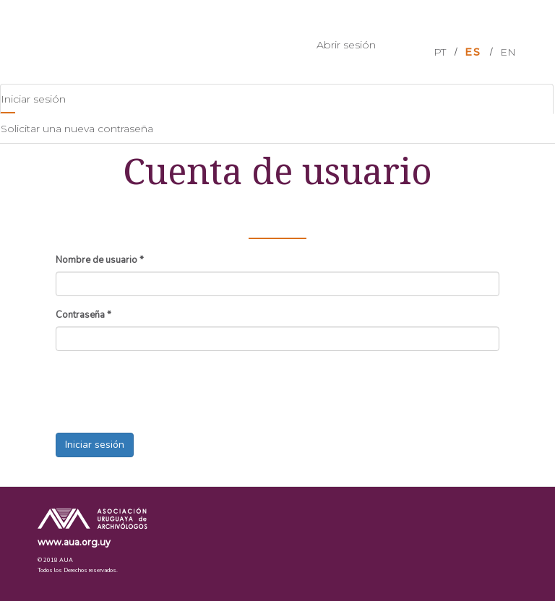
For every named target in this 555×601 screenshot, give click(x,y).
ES (473, 52)
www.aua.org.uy (74, 542)
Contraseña (83, 314)
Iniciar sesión (51, 103)
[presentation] (165, 390)
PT (440, 52)
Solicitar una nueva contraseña (77, 128)
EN (508, 52)
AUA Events (83, 40)
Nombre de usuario (100, 260)
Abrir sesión (346, 44)
